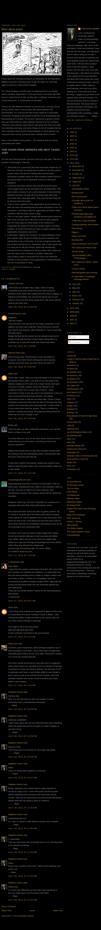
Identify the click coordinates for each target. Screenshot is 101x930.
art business (72, 372)
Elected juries (77, 193)
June (74, 284)
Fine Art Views (73, 488)
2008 (72, 316)
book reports (72, 392)
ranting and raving (74, 449)
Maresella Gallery (74, 502)
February (76, 299)
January (76, 303)
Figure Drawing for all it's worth (85, 244)
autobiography (73, 389)
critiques (70, 402)
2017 (72, 140)
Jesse (10, 607)
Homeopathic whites (80, 189)
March (75, 296)
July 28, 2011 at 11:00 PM (22, 808)
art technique (72, 382)
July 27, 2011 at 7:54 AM (21, 555)
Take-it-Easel (72, 525)
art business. (72, 375)
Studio (69, 462)
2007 (72, 320)
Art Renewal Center (75, 485)
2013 (72, 155)
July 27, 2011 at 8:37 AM (21, 601)
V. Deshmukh (14, 562)
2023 (72, 136)
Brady (10, 425)
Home (32, 910)
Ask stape (71, 385)
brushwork (71, 395)
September (77, 178)
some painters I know (76, 459)
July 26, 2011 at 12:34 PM (22, 307)
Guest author (72, 422)
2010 (72, 308)
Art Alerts (71, 369)
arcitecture (71, 365)
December (77, 166)
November (77, 170)
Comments (74, 342)
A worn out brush (79, 236)
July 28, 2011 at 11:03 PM (22, 852)
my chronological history (77, 432)
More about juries (79, 196)
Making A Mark (73, 498)
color (69, 399)
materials (71, 429)
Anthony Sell (13, 283)
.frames (70, 356)
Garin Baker (72, 492)
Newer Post (6, 910)
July (74, 185)
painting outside (73, 445)
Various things (78, 251)
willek (10, 374)
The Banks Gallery (75, 528)
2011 (72, 163)
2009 (72, 312)
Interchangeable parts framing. (85, 272)
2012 (72, 159)
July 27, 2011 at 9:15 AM (21, 637)
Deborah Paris (14, 353)
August (75, 181)
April (74, 292)
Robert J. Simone (74, 521)
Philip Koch (13, 644)
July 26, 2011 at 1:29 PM (22, 346)
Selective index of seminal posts (80, 456)
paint (69, 442)
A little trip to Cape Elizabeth (84, 221)
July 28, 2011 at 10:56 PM (22, 736)
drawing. (70, 412)
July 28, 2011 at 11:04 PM (22, 900)
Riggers (75, 232)
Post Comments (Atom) (23, 916)
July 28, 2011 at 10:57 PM (22, 778)
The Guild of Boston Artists (78, 532)
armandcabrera (14, 313)
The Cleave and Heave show (84, 247)
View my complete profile (80, 120)
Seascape (71, 452)
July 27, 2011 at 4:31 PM (22, 685)
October (76, 174)
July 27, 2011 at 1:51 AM (21, 473)
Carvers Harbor (78, 269)
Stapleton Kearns (15, 692)
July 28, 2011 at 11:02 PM (22, 828)
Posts (72, 337)
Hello (69, 425)
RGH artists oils (73, 518)
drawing (70, 409)
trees (69, 466)
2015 (72, 147)
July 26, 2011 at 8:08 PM (22, 367)
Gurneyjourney (73, 495)
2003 (72, 323)
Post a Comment (8, 906)
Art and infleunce (74, 482)
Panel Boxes (77, 228)
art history (71, 379)
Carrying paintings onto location (85, 224)
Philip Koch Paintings (76, 515)
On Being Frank (73, 505)
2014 (72, 151)
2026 (72, 132)
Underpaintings (73, 535)
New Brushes (77, 240)
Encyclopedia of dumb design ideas (82, 416)
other (12, 269)
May (74, 288)
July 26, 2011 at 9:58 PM (22, 418)
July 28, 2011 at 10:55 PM (22, 709)
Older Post (57, 910)
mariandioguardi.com (17, 480)
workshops (71, 469)
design (69, 406)
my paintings (72, 435)
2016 (72, 144)
